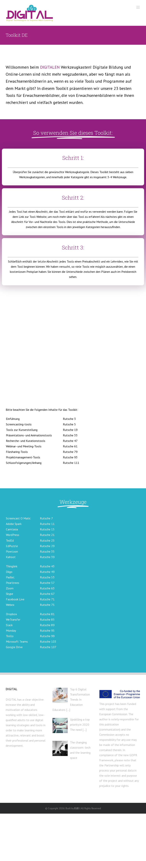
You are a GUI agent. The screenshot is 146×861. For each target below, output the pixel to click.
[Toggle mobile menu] (138, 7)
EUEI (76, 808)
